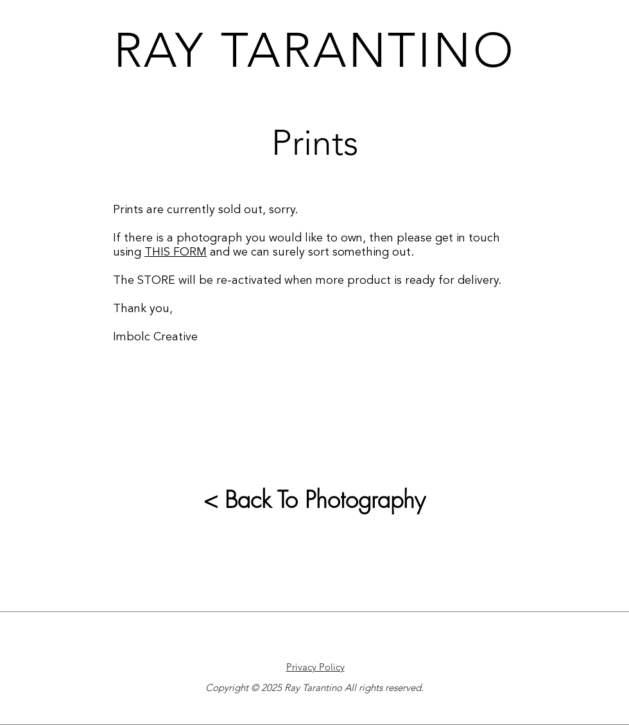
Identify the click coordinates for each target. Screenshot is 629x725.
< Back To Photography (314, 499)
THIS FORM (175, 252)
